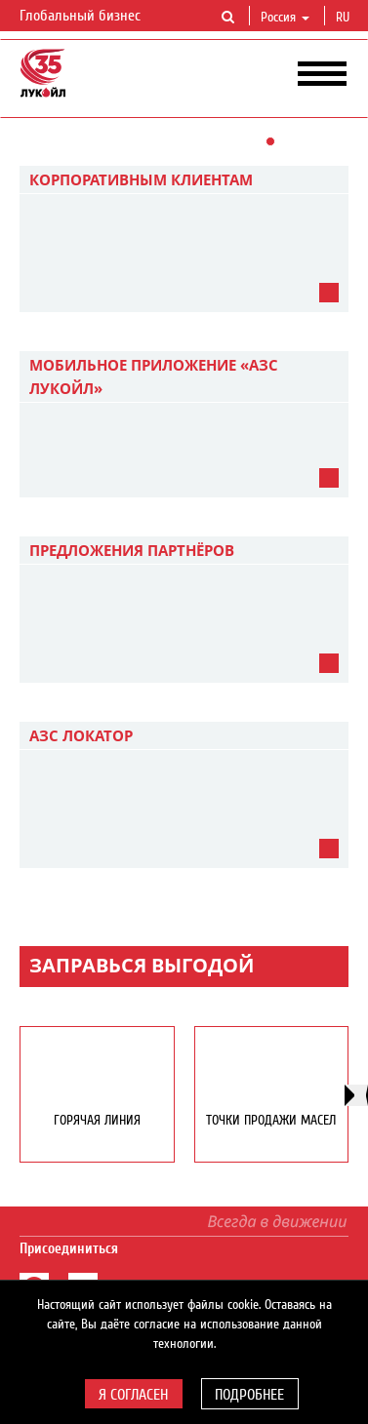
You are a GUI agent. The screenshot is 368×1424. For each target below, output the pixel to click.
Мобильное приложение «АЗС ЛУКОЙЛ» (153, 376)
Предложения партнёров (131, 550)
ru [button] (344, 17)
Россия (285, 17)
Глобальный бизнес (92, 16)
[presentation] (356, 1095)
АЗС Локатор (81, 735)
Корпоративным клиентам (141, 179)
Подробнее (249, 1395)
